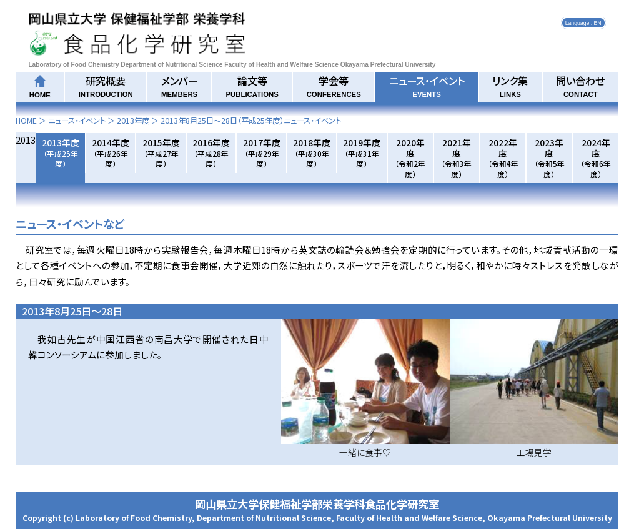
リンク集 (510, 85)
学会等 (334, 85)
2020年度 (410, 157)
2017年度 (261, 152)
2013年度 (133, 120)
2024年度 (595, 157)
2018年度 (311, 152)
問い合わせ (580, 85)
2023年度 (549, 157)
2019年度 (361, 152)
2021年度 (456, 157)
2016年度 (211, 152)
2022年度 (503, 157)
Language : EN (583, 22)
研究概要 (106, 85)
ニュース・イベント (427, 85)
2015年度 (161, 152)
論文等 (251, 85)
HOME (26, 120)
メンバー (179, 85)
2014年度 (110, 152)
